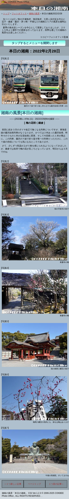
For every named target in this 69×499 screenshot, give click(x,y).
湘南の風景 (34, 13)
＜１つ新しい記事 (12, 484)
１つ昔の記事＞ (56, 484)
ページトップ (34, 484)
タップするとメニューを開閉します (35, 43)
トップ (6, 13)
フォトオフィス (19, 13)
